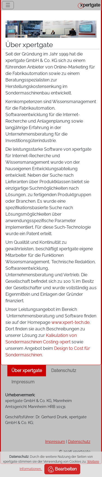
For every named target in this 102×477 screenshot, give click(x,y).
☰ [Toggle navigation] (7, 5)
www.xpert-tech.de (70, 322)
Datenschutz (63, 370)
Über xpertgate (26, 370)
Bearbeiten (62, 469)
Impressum (23, 381)
